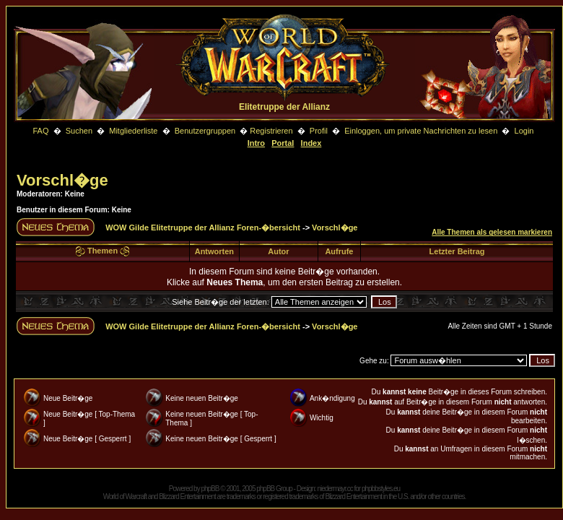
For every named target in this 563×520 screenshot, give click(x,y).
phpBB (210, 489)
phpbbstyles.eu (381, 489)
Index (311, 143)
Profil (319, 130)
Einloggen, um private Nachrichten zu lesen (420, 130)
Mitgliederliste (133, 130)
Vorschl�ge (62, 180)
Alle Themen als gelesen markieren (492, 232)
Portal (282, 143)
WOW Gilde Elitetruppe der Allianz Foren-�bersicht (202, 227)
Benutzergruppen (205, 130)
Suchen (80, 130)
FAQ (40, 130)
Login (524, 130)
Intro (256, 143)
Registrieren (271, 130)
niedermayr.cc (334, 489)
